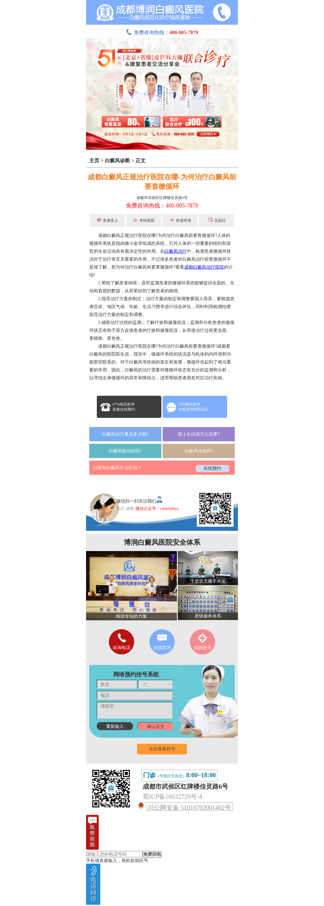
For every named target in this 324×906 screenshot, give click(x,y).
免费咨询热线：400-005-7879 (162, 205)
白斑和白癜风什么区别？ (117, 467)
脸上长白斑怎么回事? (199, 434)
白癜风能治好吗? (125, 451)
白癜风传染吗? (198, 451)
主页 (94, 160)
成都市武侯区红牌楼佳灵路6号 (162, 197)
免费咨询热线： (162, 32)
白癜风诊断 (117, 160)
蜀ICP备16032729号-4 (172, 796)
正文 (140, 160)
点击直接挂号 (162, 749)
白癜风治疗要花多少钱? (125, 434)
